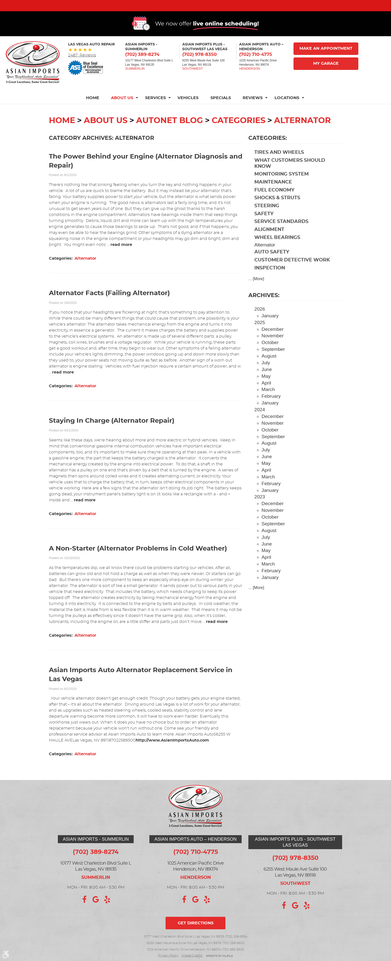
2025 (259, 335)
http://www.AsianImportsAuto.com (172, 754)
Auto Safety (271, 265)
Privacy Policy (168, 955)
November (273, 349)
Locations (287, 111)
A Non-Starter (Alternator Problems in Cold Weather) (138, 562)
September (273, 362)
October (270, 355)
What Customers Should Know (289, 176)
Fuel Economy (274, 203)
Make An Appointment (325, 62)
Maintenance (273, 195)
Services (155, 111)
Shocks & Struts (277, 211)
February (271, 409)
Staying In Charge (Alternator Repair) (111, 434)
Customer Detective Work (292, 273)
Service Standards (281, 234)
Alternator (302, 134)
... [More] (256, 292)
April (266, 396)
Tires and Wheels (279, 165)
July (266, 376)
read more (121, 258)
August (269, 369)
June (267, 382)
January (270, 329)
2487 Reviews (82, 68)
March (268, 402)
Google (95, 899)
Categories (238, 134)
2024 (259, 422)
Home (92, 111)
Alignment (269, 242)
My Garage (326, 77)
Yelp (107, 899)
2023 (259, 510)
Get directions (195, 923)
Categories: (267, 151)
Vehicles (188, 111)
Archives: (264, 308)
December (273, 342)
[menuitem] (95, 111)
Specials (220, 111)
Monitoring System (281, 187)
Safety (264, 227)
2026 (259, 322)
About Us (122, 111)
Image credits (191, 955)
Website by (219, 956)
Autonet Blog (169, 134)
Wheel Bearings (277, 250)
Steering (266, 219)
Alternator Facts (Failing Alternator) (109, 306)
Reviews (253, 111)
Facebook (84, 899)
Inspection (269, 281)
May (266, 389)
